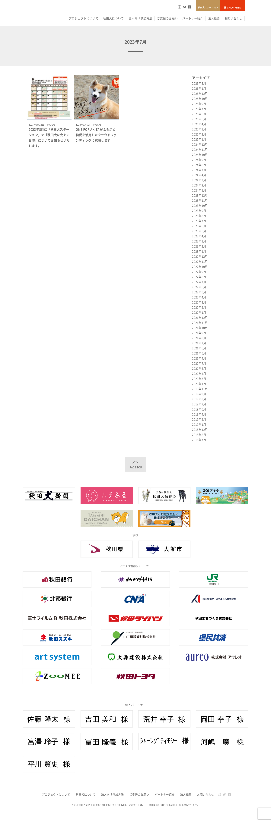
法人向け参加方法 (140, 18)
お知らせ (51, 124)
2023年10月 (200, 205)
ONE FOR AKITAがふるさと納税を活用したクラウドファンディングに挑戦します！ (96, 135)
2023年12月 (200, 195)
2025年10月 (200, 99)
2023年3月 (199, 241)
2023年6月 (199, 226)
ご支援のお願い (167, 18)
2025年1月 (199, 139)
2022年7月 (199, 282)
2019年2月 (199, 419)
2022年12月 (200, 256)
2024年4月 (199, 175)
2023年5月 (199, 231)
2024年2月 (199, 185)
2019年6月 (199, 409)
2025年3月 (199, 129)
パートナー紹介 (192, 18)
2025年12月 (200, 93)
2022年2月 (199, 307)
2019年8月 (199, 399)
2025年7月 (199, 109)
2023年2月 (199, 246)
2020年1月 (199, 384)
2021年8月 (199, 338)
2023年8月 (199, 216)
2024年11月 (200, 149)
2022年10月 (200, 267)
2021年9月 (199, 333)
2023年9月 (199, 211)
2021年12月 (200, 317)
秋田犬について (113, 18)
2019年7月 (199, 404)
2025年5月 (199, 119)
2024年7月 (199, 170)
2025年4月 (199, 124)
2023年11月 (200, 200)
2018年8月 (199, 435)
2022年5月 (199, 292)
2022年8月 (199, 277)
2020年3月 (199, 379)
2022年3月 (199, 302)
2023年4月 (199, 236)
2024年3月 (199, 180)
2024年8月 (199, 165)
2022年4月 (199, 297)
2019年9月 (199, 394)
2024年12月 (200, 144)
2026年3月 (199, 83)
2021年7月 (199, 343)
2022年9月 (199, 272)
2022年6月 (199, 287)
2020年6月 (199, 368)
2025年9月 (199, 104)
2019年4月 (199, 414)
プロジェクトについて (83, 18)
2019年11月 (200, 389)
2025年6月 (199, 114)
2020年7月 (199, 363)
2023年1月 (199, 251)
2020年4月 (199, 373)
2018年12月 (200, 430)
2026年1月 (199, 88)
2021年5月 (199, 353)
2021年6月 (199, 348)
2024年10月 (200, 155)
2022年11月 (200, 261)
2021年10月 (200, 328)
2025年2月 (199, 134)
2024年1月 (199, 190)
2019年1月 (199, 424)
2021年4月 (199, 358)
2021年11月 (200, 323)
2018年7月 (199, 440)
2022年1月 (199, 312)
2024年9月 (199, 160)
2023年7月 (199, 221)
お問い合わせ (233, 18)
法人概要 (214, 18)
